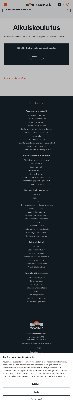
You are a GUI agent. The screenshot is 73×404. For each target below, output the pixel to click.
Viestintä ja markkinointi (36, 298)
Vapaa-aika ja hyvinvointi (36, 190)
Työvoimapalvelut (36, 253)
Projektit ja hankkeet (36, 267)
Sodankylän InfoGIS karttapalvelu (36, 150)
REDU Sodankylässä (36, 171)
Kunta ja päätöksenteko (36, 273)
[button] (5, 4)
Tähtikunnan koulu (36, 184)
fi (59, 5)
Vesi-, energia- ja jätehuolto (36, 132)
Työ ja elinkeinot (36, 242)
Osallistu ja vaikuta (36, 295)
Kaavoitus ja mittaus (36, 115)
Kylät (36, 291)
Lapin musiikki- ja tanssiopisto (36, 229)
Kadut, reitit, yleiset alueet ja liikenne (36, 129)
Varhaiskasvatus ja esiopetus (36, 160)
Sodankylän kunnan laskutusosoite (36, 344)
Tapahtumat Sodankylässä (36, 219)
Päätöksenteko (36, 281)
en (63, 5)
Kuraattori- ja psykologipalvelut (36, 181)
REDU (34, 57)
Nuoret (36, 202)
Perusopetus (36, 164)
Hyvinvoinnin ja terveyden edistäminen (36, 205)
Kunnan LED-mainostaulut (36, 264)
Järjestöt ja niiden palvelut (36, 233)
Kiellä (36, 392)
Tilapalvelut (36, 136)
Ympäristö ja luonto (36, 139)
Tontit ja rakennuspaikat (37, 119)
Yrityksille (36, 246)
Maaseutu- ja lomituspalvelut (36, 257)
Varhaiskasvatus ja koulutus (17, 9)
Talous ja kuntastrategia (36, 288)
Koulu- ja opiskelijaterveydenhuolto (36, 177)
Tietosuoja (36, 348)
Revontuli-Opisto (36, 174)
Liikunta (36, 195)
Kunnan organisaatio (36, 284)
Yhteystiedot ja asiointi (36, 302)
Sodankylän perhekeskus (36, 236)
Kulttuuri (36, 198)
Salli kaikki (36, 384)
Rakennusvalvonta (36, 122)
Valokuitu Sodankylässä (36, 146)
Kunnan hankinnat (36, 260)
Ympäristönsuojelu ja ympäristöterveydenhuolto (36, 143)
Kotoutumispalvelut (37, 208)
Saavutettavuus (36, 352)
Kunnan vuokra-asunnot (37, 126)
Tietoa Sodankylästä (36, 278)
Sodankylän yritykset (36, 250)
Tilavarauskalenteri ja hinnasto (36, 215)
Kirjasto (36, 222)
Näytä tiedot (36, 399)
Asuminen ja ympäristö (36, 111)
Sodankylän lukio (37, 167)
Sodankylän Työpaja (36, 212)
